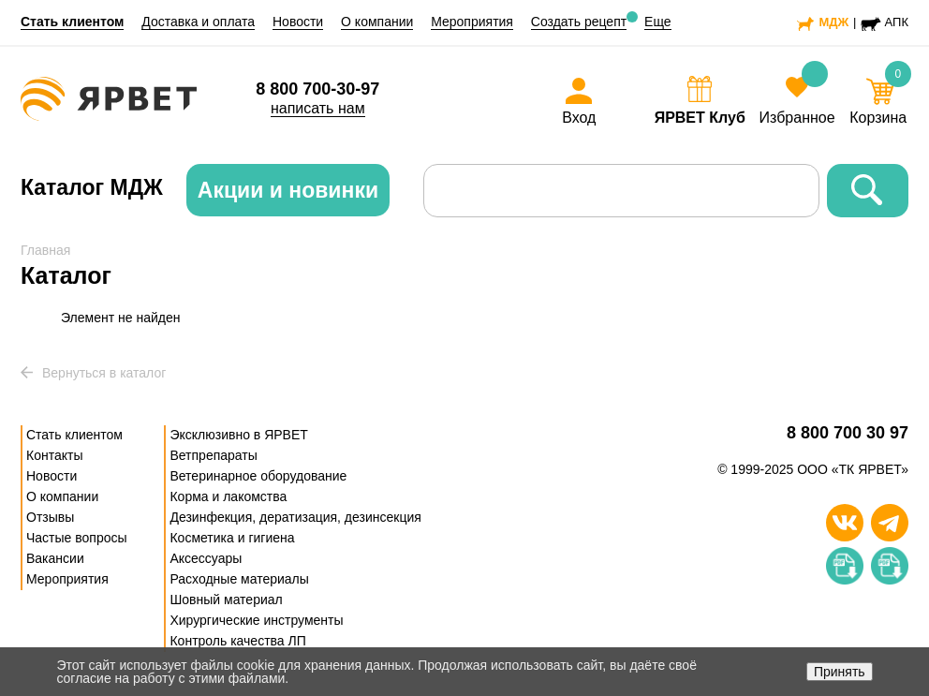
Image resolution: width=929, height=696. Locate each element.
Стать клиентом (72, 21)
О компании (377, 21)
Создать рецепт (579, 21)
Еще (657, 21)
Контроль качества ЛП (237, 640)
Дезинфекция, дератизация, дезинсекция (295, 517)
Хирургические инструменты (256, 620)
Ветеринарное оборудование (258, 475)
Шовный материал (226, 599)
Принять (839, 671)
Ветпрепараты (213, 455)
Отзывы (50, 517)
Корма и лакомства (228, 496)
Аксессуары (206, 558)
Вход (579, 118)
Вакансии (55, 558)
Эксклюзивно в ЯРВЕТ (238, 434)
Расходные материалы (239, 578)
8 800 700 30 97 (847, 433)
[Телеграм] (889, 522)
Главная (45, 250)
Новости (298, 21)
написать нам (318, 108)
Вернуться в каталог (93, 372)
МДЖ (833, 22)
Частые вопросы (76, 537)
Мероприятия (472, 21)
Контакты (54, 455)
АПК (896, 22)
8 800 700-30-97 (317, 89)
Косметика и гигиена (232, 537)
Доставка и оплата (198, 21)
